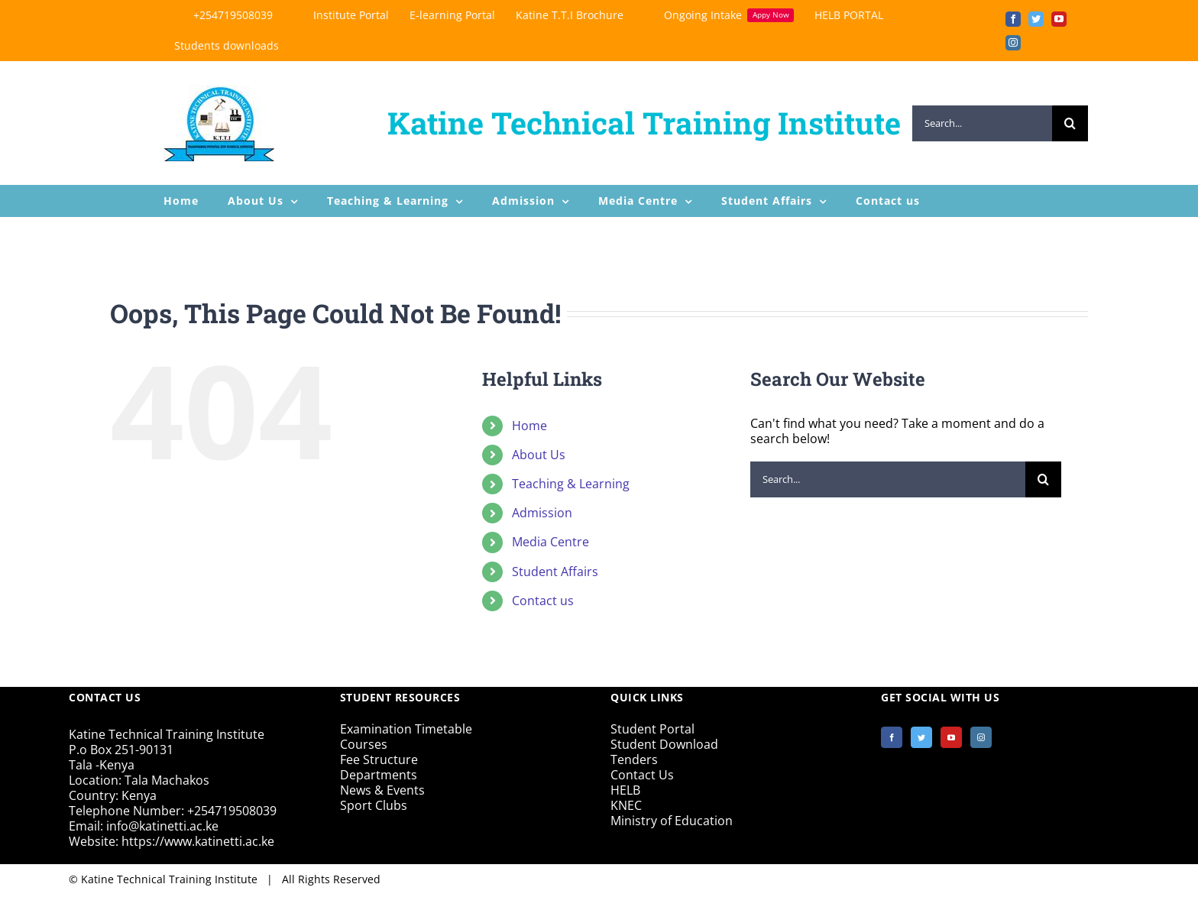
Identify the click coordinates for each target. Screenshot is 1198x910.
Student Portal (652, 729)
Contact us (543, 600)
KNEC (626, 805)
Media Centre (550, 541)
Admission (542, 512)
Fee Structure (379, 759)
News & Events (382, 790)
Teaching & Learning (571, 483)
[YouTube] (951, 737)
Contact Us (642, 774)
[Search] (1070, 123)
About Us (538, 454)
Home (529, 425)
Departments (378, 774)
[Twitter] (921, 737)
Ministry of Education (671, 820)
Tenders (634, 759)
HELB (625, 790)
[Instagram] (981, 737)
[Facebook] (891, 737)
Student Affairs (555, 571)
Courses (363, 744)
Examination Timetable (406, 729)
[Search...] (982, 123)
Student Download (664, 744)
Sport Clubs (373, 805)
